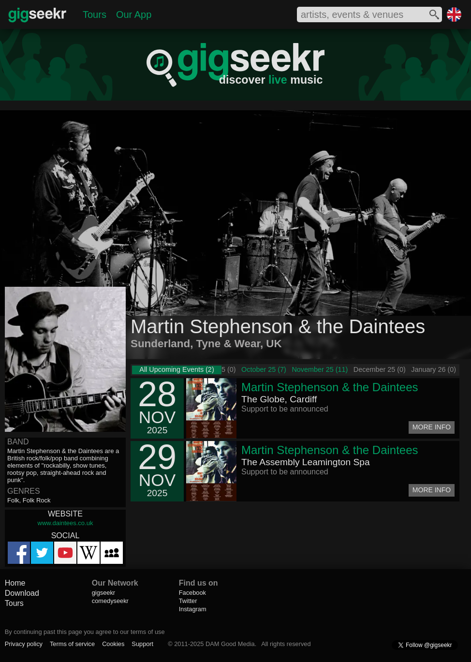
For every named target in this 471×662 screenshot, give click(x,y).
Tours (94, 14)
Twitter (188, 600)
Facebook (192, 592)
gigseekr (103, 592)
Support (142, 643)
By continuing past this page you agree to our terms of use (85, 631)
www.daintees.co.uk (65, 523)
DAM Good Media (230, 643)
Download (22, 593)
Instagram (192, 609)
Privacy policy (24, 643)
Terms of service (72, 643)
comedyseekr (110, 600)
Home (15, 583)
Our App (133, 14)
